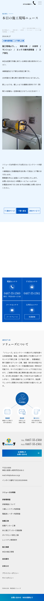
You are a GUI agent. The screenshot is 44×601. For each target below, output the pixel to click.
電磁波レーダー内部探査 (11, 513)
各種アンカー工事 (8, 525)
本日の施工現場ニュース (33, 28)
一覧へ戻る (22, 211)
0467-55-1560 (12, 293)
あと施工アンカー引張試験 (12, 530)
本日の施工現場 (8, 552)
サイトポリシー (8, 578)
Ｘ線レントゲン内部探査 (11, 509)
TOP (23, 28)
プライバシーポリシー (10, 573)
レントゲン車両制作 (9, 540)
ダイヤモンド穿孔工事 (10, 535)
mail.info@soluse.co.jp (11, 475)
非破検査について (8, 504)
